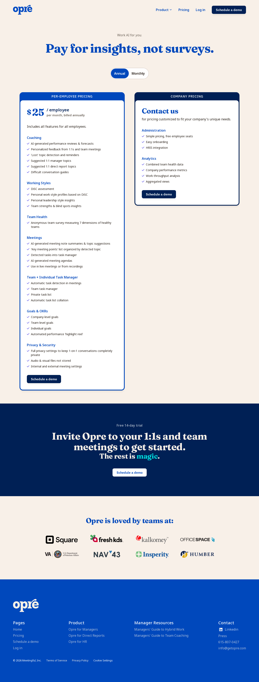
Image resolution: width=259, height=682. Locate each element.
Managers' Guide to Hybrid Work (159, 629)
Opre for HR (78, 641)
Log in (17, 648)
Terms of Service (56, 660)
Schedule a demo (26, 641)
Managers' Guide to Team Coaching (161, 635)
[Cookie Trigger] (103, 660)
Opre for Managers (83, 629)
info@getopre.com (232, 648)
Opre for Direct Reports (87, 635)
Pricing (18, 635)
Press (222, 636)
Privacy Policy (80, 660)
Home (17, 629)
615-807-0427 (228, 642)
